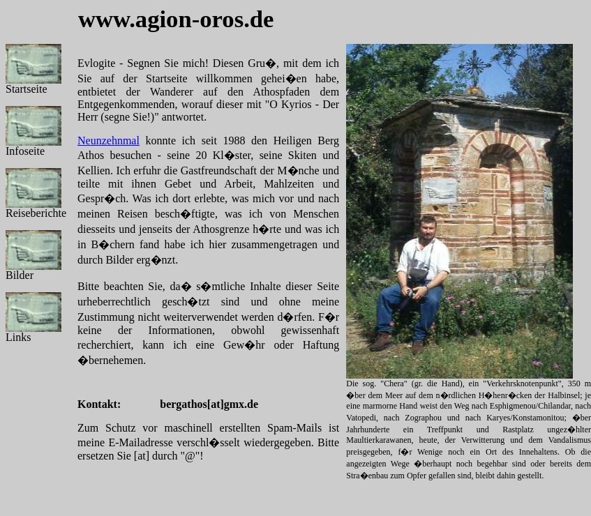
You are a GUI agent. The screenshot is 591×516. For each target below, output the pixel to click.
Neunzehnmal (108, 140)
